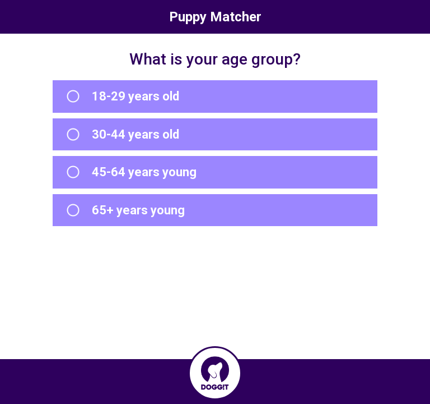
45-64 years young (144, 172)
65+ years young (138, 210)
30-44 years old (135, 134)
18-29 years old (135, 96)
